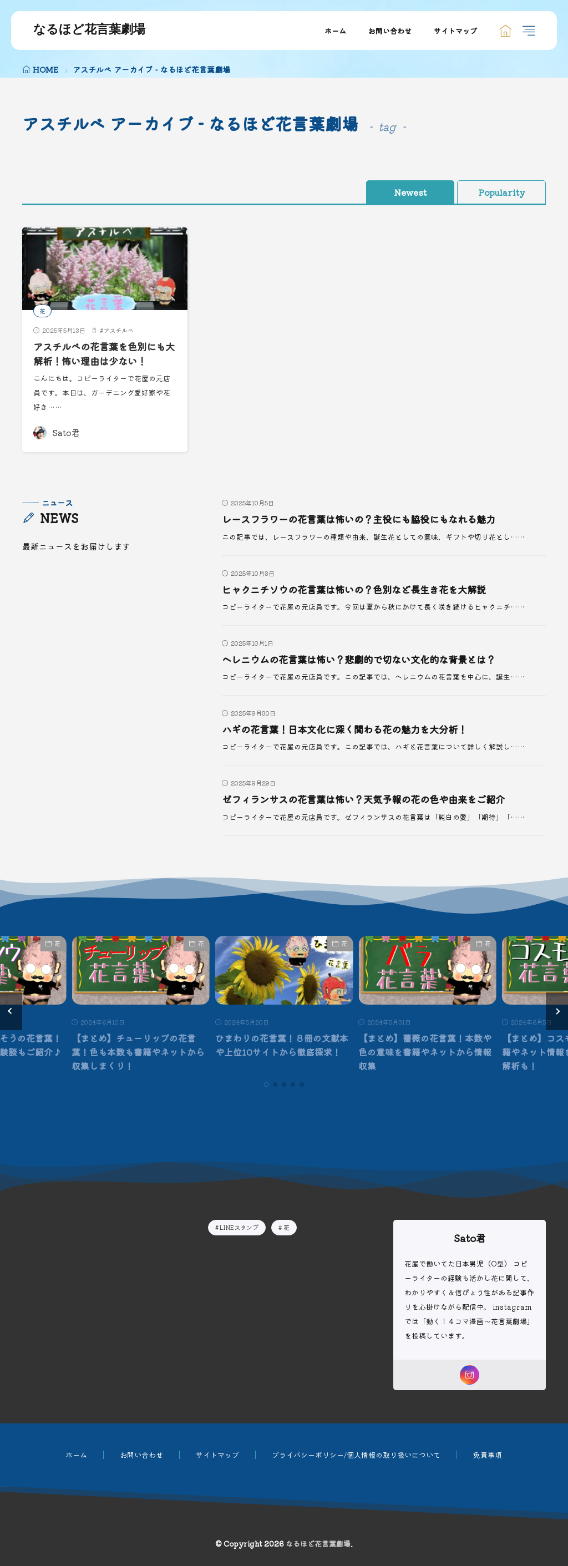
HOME (45, 69)
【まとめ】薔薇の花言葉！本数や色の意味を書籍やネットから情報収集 (424, 1051)
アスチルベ (118, 330)
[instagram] (469, 1373)
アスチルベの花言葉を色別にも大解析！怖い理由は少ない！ (103, 353)
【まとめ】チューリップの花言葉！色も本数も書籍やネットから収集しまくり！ (138, 1051)
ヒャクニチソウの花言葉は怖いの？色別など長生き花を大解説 (361, 589)
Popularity (501, 192)
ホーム (335, 31)
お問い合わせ (390, 31)
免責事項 (487, 1453)
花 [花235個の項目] (286, 1225)
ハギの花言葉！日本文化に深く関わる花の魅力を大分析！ (351, 729)
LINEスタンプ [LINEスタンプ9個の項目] (239, 1225)
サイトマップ (455, 31)
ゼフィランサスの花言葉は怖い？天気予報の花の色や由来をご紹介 (371, 799)
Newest (410, 192)
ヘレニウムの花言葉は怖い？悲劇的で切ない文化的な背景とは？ (366, 659)
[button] (11, 1010)
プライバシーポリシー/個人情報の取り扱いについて (356, 1453)
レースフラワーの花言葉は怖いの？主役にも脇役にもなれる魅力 (366, 519)
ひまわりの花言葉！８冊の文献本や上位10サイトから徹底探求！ (281, 1044)
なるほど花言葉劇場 (89, 30)
